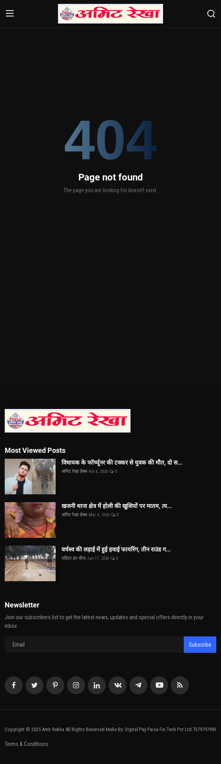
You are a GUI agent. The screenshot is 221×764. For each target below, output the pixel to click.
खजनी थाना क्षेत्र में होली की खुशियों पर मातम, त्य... (117, 506)
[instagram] (76, 685)
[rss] (180, 685)
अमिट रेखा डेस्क (74, 471)
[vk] (118, 685)
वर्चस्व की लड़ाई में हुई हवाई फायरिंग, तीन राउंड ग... (116, 549)
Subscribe (200, 644)
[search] (211, 13)
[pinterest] (55, 685)
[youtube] (159, 685)
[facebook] (14, 685)
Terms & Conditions (26, 744)
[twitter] (34, 685)
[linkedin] (97, 685)
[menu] (10, 13)
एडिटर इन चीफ (73, 558)
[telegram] (138, 685)
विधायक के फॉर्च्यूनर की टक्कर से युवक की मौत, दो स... (122, 462)
